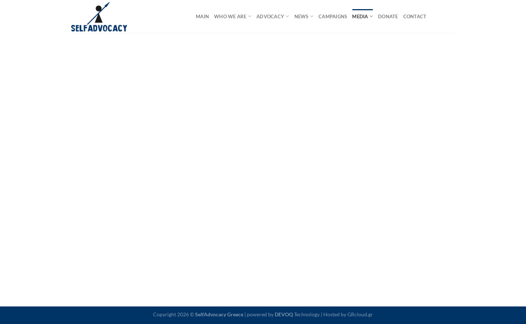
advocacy (272, 16)
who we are (232, 16)
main (202, 16)
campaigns (333, 16)
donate (388, 16)
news (303, 16)
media (362, 16)
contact (415, 16)
